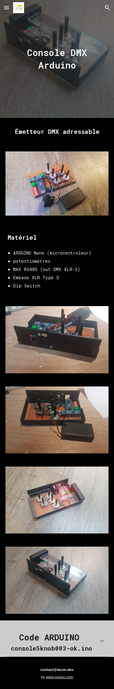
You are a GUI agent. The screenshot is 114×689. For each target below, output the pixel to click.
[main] (57, 59)
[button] (6, 7)
